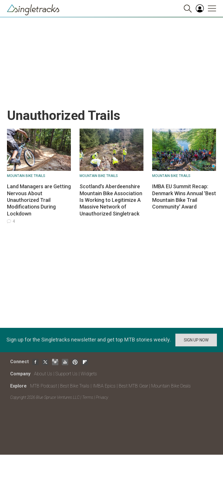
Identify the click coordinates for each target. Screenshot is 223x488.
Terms (87, 397)
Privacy (102, 397)
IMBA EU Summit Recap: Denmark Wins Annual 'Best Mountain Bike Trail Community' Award (184, 196)
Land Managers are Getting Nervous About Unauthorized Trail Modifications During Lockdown (39, 200)
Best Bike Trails (74, 386)
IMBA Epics (104, 386)
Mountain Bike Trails (26, 176)
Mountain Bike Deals (171, 386)
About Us (43, 373)
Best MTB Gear (133, 386)
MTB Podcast (43, 386)
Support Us (66, 373)
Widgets (89, 373)
